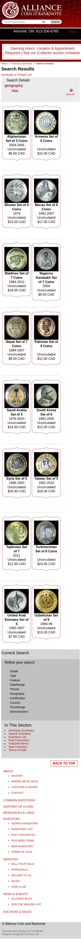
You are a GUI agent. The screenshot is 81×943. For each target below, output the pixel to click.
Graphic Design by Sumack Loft (20, 934)
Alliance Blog (21, 898)
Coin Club (18, 886)
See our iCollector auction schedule (51, 53)
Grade (14, 671)
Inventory (11, 818)
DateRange (17, 684)
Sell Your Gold (22, 863)
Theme (14, 689)
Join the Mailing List (26, 904)
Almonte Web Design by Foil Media (22, 931)
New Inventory (18, 746)
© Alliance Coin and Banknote (23, 923)
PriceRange (17, 707)
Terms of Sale (18, 750)
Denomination (19, 711)
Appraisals (19, 869)
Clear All (70, 94)
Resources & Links (18, 812)
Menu (73, 32)
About (4, 63)
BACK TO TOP (64, 763)
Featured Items (18, 743)
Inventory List (17, 737)
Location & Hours (24, 787)
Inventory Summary (21, 730)
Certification (17, 698)
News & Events (15, 894)
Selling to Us (21, 875)
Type (13, 675)
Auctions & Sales (17, 911)
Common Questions (19, 800)
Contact (17, 792)
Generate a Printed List (16, 74)
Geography (17, 693)
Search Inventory (20, 733)
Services (10, 859)
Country (15, 702)
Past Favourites (19, 740)
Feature (15, 680)
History (17, 775)
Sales (15, 881)
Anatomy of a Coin (18, 806)
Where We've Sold (24, 781)
